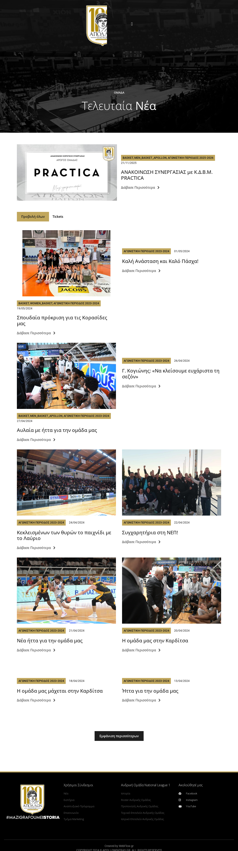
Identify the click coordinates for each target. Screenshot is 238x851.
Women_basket (41, 304)
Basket (128, 157)
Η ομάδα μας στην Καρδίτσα (155, 641)
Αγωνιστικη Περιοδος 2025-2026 (190, 157)
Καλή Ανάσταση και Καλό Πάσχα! (160, 261)
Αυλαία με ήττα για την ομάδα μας (57, 430)
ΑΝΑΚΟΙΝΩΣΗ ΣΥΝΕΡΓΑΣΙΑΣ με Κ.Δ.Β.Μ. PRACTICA (167, 175)
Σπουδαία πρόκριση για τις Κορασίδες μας (62, 321)
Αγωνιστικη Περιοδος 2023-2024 (76, 304)
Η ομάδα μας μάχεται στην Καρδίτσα (60, 691)
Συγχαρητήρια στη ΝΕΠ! (150, 533)
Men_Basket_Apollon (150, 157)
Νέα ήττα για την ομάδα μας (50, 641)
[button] (132, 24)
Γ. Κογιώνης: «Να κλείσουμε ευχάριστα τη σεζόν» (170, 374)
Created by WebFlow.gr (119, 846)
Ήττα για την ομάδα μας (150, 691)
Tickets (59, 217)
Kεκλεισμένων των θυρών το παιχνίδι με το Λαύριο (64, 536)
